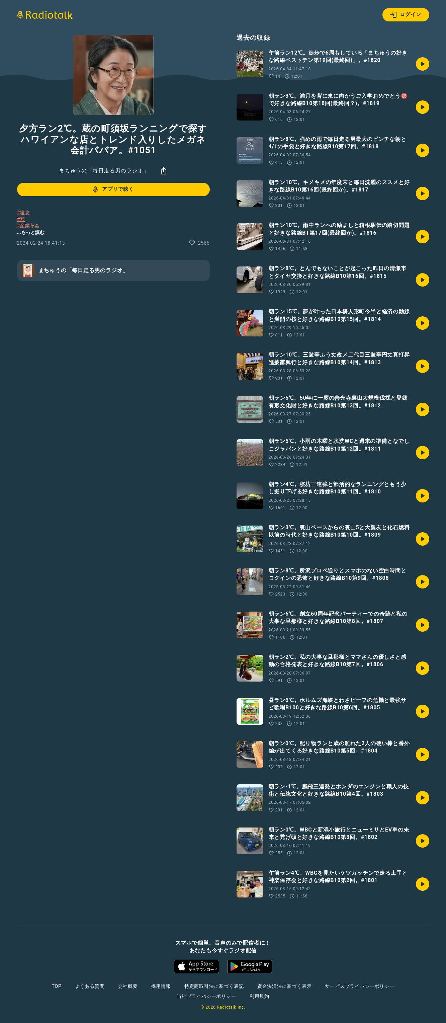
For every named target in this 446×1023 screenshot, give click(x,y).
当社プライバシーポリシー (206, 996)
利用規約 (259, 996)
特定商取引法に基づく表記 (214, 986)
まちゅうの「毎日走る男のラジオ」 (104, 170)
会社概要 (128, 986)
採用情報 (161, 986)
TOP (56, 986)
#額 (21, 219)
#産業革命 (28, 225)
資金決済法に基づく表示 (284, 986)
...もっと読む (30, 232)
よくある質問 (90, 986)
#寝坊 (23, 212)
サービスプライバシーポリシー (359, 986)
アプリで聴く (112, 189)
